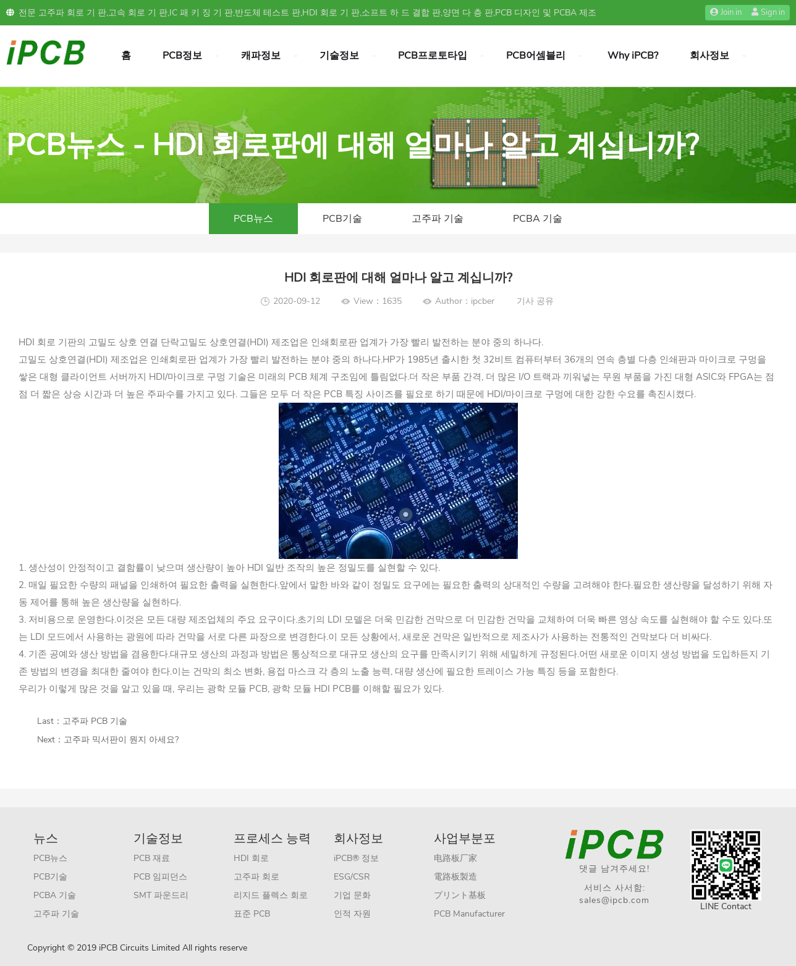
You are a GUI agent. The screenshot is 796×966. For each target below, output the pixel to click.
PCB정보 (182, 55)
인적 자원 (352, 914)
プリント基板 (460, 895)
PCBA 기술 (537, 218)
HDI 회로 (251, 858)
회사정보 (709, 55)
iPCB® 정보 (356, 858)
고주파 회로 (256, 877)
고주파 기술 (438, 218)
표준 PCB (252, 914)
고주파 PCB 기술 (94, 721)
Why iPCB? (633, 55)
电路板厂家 (455, 858)
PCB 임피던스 (160, 877)
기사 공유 (535, 301)
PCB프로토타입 (432, 55)
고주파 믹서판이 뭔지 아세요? (121, 740)
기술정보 (339, 55)
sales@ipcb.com (614, 900)
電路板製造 (455, 877)
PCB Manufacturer (469, 914)
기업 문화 (352, 895)
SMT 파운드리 (160, 895)
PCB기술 (342, 218)
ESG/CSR (352, 877)
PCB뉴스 (253, 218)
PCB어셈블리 (535, 55)
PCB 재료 (151, 858)
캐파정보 (261, 55)
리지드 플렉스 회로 (271, 895)
